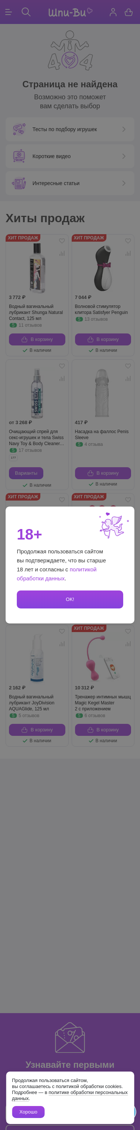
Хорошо (28, 1112)
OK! (70, 599)
